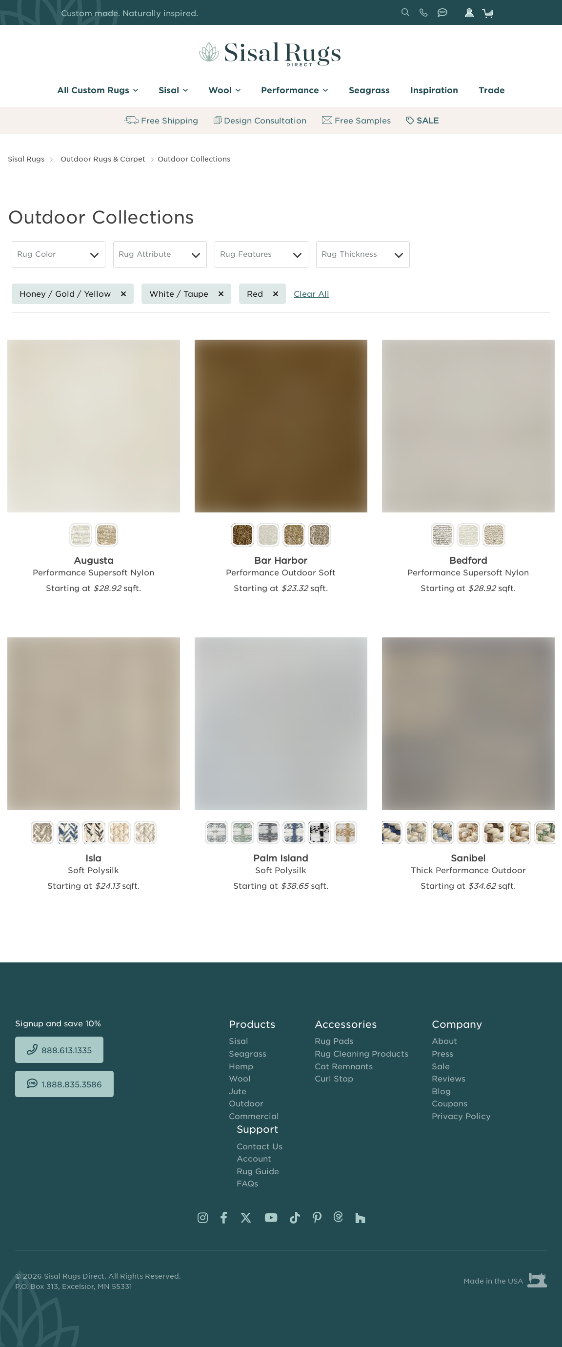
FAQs (247, 1183)
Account (254, 1158)
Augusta (94, 560)
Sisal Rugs (26, 158)
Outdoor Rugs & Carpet (102, 158)
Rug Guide (258, 1171)
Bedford (468, 560)
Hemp (241, 1066)
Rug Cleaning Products (361, 1054)
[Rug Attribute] (160, 254)
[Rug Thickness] (363, 254)
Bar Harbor (280, 560)
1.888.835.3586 (444, 16)
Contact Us (259, 1146)
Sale (441, 1066)
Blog (441, 1091)
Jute (237, 1091)
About (444, 1041)
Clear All (311, 293)
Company (457, 1024)
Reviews (448, 1078)
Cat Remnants (344, 1066)
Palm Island (280, 858)
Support (258, 1129)
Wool (240, 1078)
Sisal (238, 1041)
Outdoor (246, 1103)
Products (252, 1024)
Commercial (254, 1116)
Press (442, 1054)
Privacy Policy (461, 1116)
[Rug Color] (58, 254)
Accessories (346, 1024)
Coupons (449, 1103)
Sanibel (468, 858)
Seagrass (247, 1054)
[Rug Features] (261, 254)
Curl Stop (334, 1078)
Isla (93, 858)
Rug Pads (334, 1041)
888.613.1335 (425, 16)
